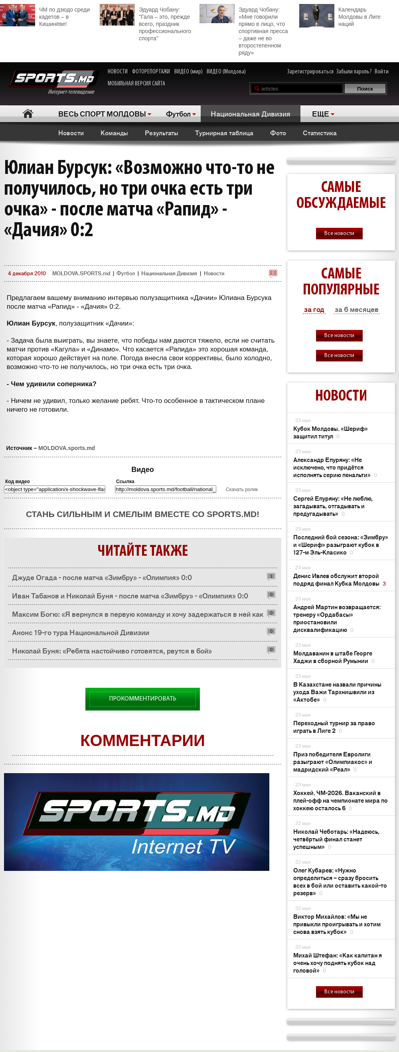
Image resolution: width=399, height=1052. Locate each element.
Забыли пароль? (354, 72)
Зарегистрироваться (310, 72)
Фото (278, 132)
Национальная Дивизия (250, 113)
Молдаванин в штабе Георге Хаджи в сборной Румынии (334, 656)
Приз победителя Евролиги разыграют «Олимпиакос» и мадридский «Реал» (332, 761)
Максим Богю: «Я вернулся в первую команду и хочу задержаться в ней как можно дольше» (137, 616)
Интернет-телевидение (54, 82)
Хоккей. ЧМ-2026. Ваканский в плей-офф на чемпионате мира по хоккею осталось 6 (340, 800)
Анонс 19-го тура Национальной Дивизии (80, 632)
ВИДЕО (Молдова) (226, 72)
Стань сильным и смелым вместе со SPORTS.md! (142, 514)
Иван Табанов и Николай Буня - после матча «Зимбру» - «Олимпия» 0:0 (130, 595)
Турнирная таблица (224, 132)
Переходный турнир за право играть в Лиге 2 (334, 726)
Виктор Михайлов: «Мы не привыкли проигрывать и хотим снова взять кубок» (337, 923)
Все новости (339, 234)
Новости (71, 132)
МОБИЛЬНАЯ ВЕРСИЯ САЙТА (136, 84)
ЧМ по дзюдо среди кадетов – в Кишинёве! (45, 15)
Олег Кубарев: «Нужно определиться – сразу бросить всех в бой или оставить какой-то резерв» (340, 881)
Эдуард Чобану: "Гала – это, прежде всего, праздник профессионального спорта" (145, 22)
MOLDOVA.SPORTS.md (81, 273)
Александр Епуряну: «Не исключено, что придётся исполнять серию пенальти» (335, 467)
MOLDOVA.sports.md (66, 448)
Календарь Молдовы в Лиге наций (340, 16)
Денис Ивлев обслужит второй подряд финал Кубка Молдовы (339, 579)
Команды (114, 132)
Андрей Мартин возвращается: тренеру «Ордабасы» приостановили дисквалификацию (337, 618)
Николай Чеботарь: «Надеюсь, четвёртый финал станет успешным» (336, 838)
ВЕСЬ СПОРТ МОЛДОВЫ (102, 113)
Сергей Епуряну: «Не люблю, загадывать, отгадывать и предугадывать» (333, 505)
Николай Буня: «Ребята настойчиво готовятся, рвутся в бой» (112, 650)
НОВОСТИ (118, 72)
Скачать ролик (242, 489)
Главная (28, 113)
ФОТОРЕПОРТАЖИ (151, 72)
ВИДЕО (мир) (188, 72)
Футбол (178, 113)
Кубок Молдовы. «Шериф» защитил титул (330, 432)
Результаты (161, 132)
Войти (382, 72)
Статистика (320, 132)
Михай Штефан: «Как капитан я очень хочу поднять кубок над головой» (337, 962)
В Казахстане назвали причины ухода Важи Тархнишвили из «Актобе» (337, 691)
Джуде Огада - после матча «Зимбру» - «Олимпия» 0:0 (102, 577)
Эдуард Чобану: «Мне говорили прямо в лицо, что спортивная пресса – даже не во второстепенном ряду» (244, 30)
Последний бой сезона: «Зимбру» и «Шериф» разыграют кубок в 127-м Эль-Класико (340, 544)
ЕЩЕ (320, 113)
